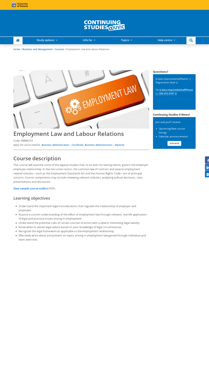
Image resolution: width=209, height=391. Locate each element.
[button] (191, 40)
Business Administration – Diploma (104, 144)
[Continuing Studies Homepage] (18, 40)
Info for (87, 40)
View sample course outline (30, 188)
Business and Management (37, 49)
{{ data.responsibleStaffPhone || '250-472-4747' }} (174, 91)
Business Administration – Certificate (62, 144)
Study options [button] (45, 40)
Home (16, 49)
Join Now (174, 143)
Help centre (165, 40)
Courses (59, 49)
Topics (125, 40)
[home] (104, 25)
